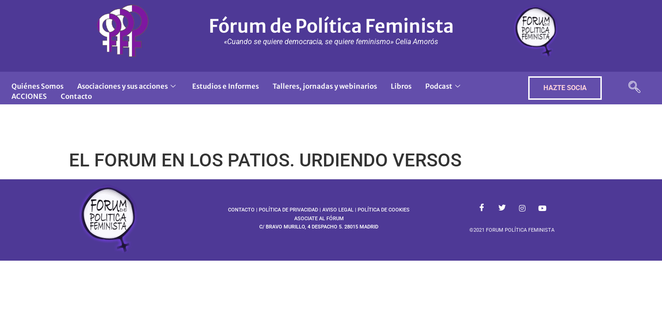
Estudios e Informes (225, 86)
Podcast (442, 86)
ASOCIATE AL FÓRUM (319, 219)
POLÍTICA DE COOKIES (384, 210)
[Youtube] (542, 208)
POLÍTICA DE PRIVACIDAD (288, 210)
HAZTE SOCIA (565, 88)
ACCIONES (29, 96)
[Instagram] (522, 208)
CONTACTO (241, 210)
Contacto (76, 96)
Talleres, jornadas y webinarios (325, 86)
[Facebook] (482, 208)
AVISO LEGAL (338, 210)
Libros (401, 86)
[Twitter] (502, 208)
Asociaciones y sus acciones (126, 86)
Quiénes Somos (37, 86)
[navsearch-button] (634, 88)
